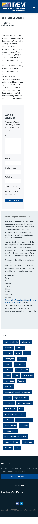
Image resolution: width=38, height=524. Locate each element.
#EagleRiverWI (22, 376)
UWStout (21, 365)
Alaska (7, 382)
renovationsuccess (24, 426)
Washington (9, 365)
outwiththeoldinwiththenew (15, 443)
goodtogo (24, 432)
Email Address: (10, 174)
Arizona (21, 387)
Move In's (8, 454)
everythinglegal (10, 437)
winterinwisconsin (25, 410)
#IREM (27, 360)
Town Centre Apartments (14, 421)
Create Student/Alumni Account (12, 498)
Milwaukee (8, 393)
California (8, 376)
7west (16, 382)
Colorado (8, 360)
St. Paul (7, 404)
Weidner (20, 354)
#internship (9, 410)
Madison (7, 371)
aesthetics (8, 426)
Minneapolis (20, 371)
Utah (21, 415)
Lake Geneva (28, 382)
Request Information (19, 483)
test (17, 454)
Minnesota (26, 349)
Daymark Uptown (21, 404)
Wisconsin (8, 354)
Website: (8, 184)
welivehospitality (11, 349)
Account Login (19, 492)
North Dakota (9, 415)
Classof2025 (9, 387)
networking (27, 449)
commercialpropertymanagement (17, 399)
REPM (18, 360)
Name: (7, 165)
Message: (8, 142)
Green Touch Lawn (11, 449)
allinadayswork (10, 432)
